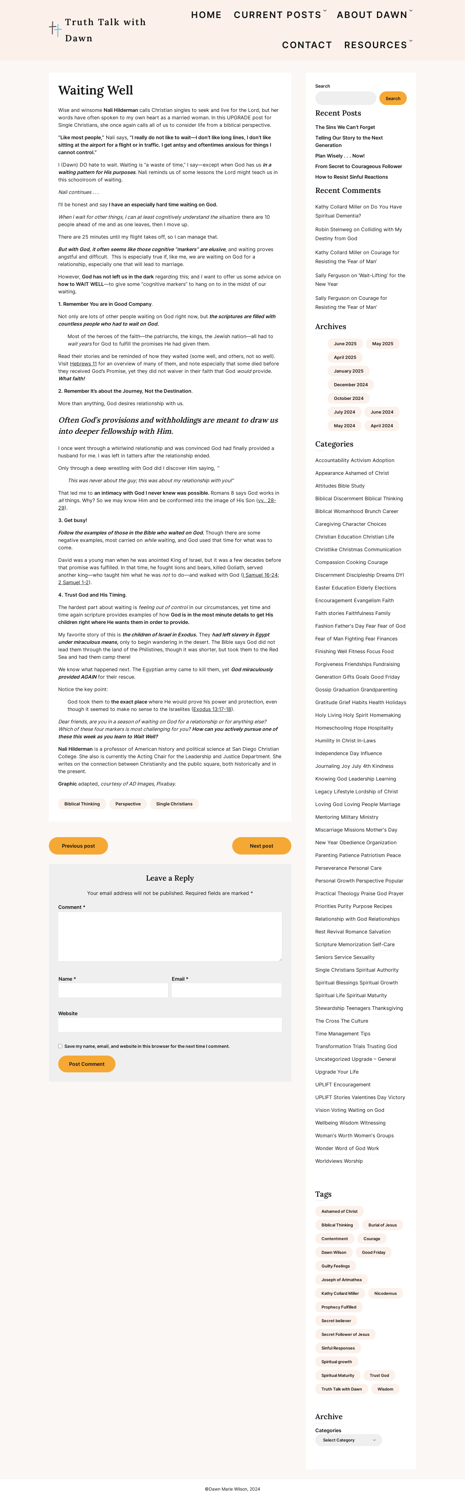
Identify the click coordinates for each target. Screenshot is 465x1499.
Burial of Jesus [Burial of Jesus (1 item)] (383, 1224)
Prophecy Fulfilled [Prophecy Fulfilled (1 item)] (339, 1306)
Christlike (326, 549)
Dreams (385, 575)
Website (68, 1013)
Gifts (348, 677)
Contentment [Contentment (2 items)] (335, 1238)
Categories (328, 1430)
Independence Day (337, 753)
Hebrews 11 (83, 363)
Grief (344, 702)
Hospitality (380, 728)
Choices (376, 524)
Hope (360, 728)
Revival (335, 931)
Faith (388, 600)
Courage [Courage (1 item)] (372, 1238)
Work (373, 1148)
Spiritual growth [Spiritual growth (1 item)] (337, 1361)
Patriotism (373, 855)
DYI (400, 575)
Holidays (396, 702)
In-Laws (366, 740)
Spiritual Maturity (366, 995)
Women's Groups (374, 1135)
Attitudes (325, 486)
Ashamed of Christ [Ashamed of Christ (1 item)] (340, 1211)
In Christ (346, 740)
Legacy (323, 791)
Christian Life (378, 537)
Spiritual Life (330, 995)
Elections (385, 587)
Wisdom (349, 1123)
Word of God (350, 1148)
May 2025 (382, 343)
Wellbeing (326, 1123)
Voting (338, 1110)
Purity (344, 906)
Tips (365, 1033)
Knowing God (331, 779)
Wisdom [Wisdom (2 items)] (385, 1389)
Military (349, 817)
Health (376, 702)
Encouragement (333, 600)
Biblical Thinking (82, 803)
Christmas (351, 549)
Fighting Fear (360, 638)
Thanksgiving (387, 1008)
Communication (382, 549)
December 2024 (351, 384)
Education (343, 587)
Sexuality (364, 957)
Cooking (356, 562)
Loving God (329, 804)
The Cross (327, 1021)
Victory (396, 1097)
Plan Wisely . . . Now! (340, 156)
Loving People (361, 804)
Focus (373, 651)
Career (390, 511)
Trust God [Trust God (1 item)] (379, 1375)
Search (322, 86)
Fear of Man (329, 638)
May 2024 (344, 425)
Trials (359, 1046)
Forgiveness (329, 664)
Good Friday (385, 677)
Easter (322, 587)
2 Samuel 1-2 (73, 582)
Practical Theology (337, 893)
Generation (328, 677)
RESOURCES (376, 44)
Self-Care (383, 944)
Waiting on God (366, 1110)
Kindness (382, 766)
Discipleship (360, 575)
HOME (206, 14)
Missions (354, 830)
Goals (362, 677)
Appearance (329, 473)
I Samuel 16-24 (260, 575)
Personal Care (365, 868)
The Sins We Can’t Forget (345, 127)
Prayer (396, 893)
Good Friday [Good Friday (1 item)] (373, 1252)
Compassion (330, 562)
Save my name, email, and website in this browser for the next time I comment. (147, 1046)
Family (383, 613)
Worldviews (328, 1161)
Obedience (352, 842)
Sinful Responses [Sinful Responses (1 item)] (338, 1347)
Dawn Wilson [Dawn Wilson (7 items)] (334, 1252)
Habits (359, 702)
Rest (320, 931)
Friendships (358, 664)
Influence (371, 753)
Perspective (128, 803)
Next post (261, 846)
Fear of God (392, 626)
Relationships (384, 919)
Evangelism (367, 600)
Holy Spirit (355, 715)
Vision (322, 1110)
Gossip (323, 689)
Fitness (357, 651)
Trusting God (382, 1046)
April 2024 (382, 425)
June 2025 (345, 343)
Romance (356, 931)
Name (67, 979)
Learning (386, 779)
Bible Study (351, 486)
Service (343, 957)
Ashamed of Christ (367, 473)
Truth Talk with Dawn (106, 30)
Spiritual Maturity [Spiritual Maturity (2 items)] (338, 1375)
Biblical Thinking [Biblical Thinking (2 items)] (337, 1224)
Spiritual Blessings (336, 982)
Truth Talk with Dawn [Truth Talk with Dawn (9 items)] (342, 1389)
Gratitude (326, 702)
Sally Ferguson (332, 275)
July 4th (361, 766)
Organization (381, 842)
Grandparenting (379, 689)
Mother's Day (381, 830)
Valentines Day (369, 1097)
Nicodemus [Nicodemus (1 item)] (385, 1293)
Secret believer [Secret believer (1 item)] (336, 1320)
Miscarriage (329, 830)
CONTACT (307, 44)
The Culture (354, 1021)
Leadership (361, 779)
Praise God (374, 893)
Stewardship (330, 1008)
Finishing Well (331, 651)
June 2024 (382, 412)
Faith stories (329, 613)
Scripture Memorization (343, 944)
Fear (371, 626)
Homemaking (385, 715)
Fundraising (386, 664)
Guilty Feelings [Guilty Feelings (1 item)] (336, 1265)
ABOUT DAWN (372, 14)
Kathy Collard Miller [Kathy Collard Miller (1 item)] (340, 1293)
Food (388, 651)
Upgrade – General (374, 1059)
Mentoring (327, 817)
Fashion (324, 626)
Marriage (389, 804)
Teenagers (358, 1008)
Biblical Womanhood (339, 511)
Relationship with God (341, 919)
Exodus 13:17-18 (212, 709)
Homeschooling (333, 728)
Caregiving (328, 524)
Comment (72, 907)
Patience (349, 855)
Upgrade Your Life (337, 1072)
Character (354, 524)
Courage (378, 562)
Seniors (324, 957)
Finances (387, 638)
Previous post (78, 846)
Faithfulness (360, 613)
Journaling (327, 766)
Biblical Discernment (339, 498)
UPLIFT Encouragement (343, 1084)
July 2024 (344, 412)
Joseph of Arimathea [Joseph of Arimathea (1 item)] (342, 1279)
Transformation (333, 1046)
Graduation (346, 689)
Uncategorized (332, 1059)
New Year (326, 842)
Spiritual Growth (378, 982)
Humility (325, 740)
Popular (394, 881)
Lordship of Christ (376, 791)
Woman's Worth (333, 1135)
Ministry (369, 817)
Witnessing (373, 1123)
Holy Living (328, 715)
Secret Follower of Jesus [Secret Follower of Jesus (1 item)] (345, 1334)
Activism (361, 460)
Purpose (362, 906)
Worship (353, 1161)
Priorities (325, 906)
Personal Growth (335, 881)
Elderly (365, 587)
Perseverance (331, 868)
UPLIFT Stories (332, 1097)
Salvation (380, 931)
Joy (345, 766)
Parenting (326, 855)
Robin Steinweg (333, 229)
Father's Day (349, 626)
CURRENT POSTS (278, 14)
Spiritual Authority (377, 970)
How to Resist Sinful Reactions (351, 177)
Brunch (373, 511)
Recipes (383, 906)
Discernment (330, 575)
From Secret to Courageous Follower (358, 166)
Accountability (332, 460)
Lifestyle (344, 791)
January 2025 (349, 371)
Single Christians (174, 803)
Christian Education (338, 537)
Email (180, 979)
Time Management (337, 1033)
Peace (394, 855)
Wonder (324, 1148)
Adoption (383, 460)
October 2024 (349, 398)
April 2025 (345, 357)
